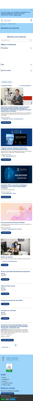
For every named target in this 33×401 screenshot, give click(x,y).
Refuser (7, 399)
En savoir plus (12, 399)
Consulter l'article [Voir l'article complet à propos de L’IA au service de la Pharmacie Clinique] (6, 232)
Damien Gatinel (4, 329)
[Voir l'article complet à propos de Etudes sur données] (15, 247)
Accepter (2, 399)
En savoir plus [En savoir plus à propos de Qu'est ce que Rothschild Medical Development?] (5, 279)
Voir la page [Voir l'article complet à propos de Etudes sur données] (4, 264)
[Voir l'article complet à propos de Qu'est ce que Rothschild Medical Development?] (15, 271)
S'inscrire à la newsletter (7, 393)
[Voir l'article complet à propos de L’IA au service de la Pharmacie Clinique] (16, 212)
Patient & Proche (3, 23)
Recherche (11, 118)
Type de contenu (6, 70)
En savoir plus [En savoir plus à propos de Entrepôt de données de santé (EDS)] (5, 304)
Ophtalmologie (5, 118)
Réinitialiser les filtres (7, 82)
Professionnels (6, 379)
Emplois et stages (6, 384)
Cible (2, 64)
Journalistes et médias (8, 383)
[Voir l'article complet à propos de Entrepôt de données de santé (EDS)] (11, 300)
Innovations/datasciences (18, 118)
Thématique (4, 48)
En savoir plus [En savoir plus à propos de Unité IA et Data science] (5, 293)
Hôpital (14, 193)
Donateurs (5, 381)
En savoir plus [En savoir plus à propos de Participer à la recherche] (5, 318)
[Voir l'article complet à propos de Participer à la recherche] (8, 310)
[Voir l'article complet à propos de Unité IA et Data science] (8, 286)
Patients (4, 377)
